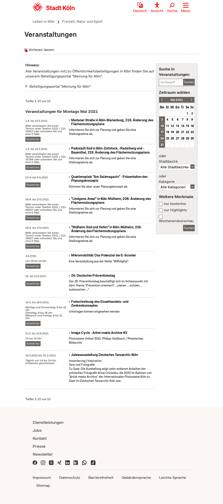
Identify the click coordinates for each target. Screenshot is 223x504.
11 (167, 126)
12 (172, 126)
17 (162, 132)
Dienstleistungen (48, 422)
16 (192, 126)
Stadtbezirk (177, 159)
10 (162, 126)
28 (182, 138)
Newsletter (43, 454)
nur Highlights (175, 210)
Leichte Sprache (172, 477)
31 (162, 145)
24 (162, 138)
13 (177, 126)
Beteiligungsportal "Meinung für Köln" (60, 86)
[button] (185, 8)
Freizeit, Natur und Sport (82, 21)
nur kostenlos (175, 204)
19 (172, 132)
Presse (39, 446)
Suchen (189, 82)
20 (177, 132)
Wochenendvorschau (176, 221)
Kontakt (40, 438)
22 (187, 132)
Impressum (42, 477)
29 (187, 138)
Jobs (37, 430)
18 (167, 132)
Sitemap (43, 485)
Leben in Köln (44, 21)
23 (192, 132)
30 (192, 138)
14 (182, 126)
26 (172, 138)
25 (167, 138)
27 (177, 138)
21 (182, 132)
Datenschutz (69, 477)
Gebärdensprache (136, 477)
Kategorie (177, 179)
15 (187, 126)
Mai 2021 (176, 100)
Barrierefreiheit (101, 477)
